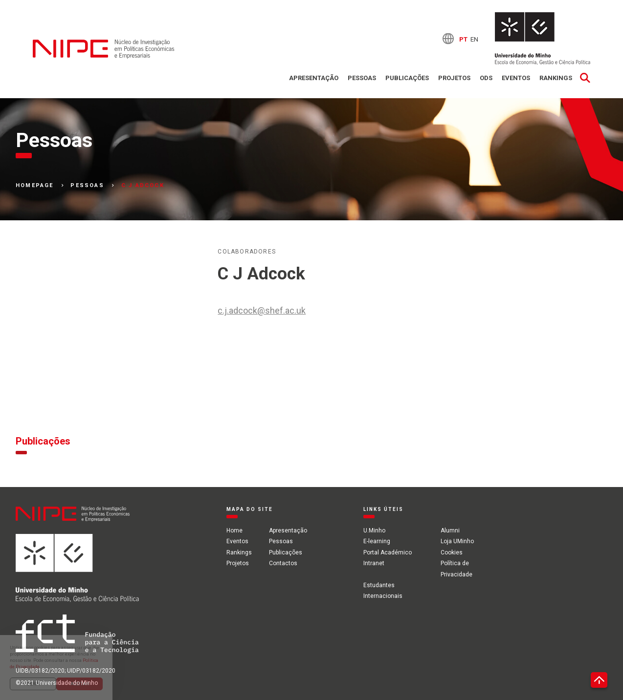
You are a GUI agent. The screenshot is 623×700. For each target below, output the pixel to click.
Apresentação (313, 78)
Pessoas (362, 78)
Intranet (373, 563)
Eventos (516, 78)
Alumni (450, 530)
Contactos (283, 563)
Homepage (35, 186)
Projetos (454, 78)
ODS (486, 78)
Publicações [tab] (43, 441)
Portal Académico (387, 552)
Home (234, 530)
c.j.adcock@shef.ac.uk (262, 310)
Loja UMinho (457, 541)
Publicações (407, 78)
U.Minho (374, 530)
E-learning (376, 541)
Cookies (452, 552)
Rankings (555, 78)
